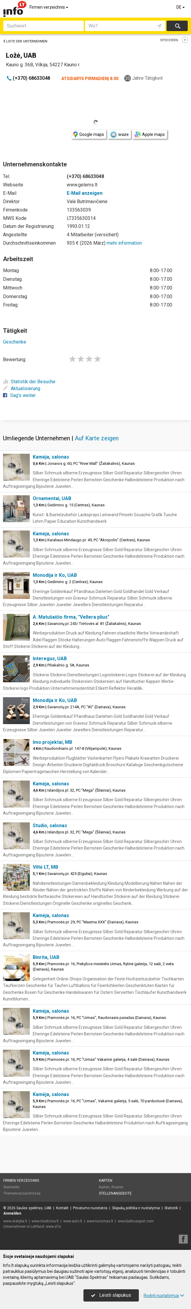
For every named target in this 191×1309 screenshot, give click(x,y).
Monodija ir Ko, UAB (55, 575)
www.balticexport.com (136, 1221)
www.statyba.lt (15, 1221)
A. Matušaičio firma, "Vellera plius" (71, 617)
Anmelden (12, 1213)
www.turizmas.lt (100, 1221)
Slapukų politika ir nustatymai (136, 1208)
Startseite (11, 1187)
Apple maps (149, 134)
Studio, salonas (50, 825)
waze (119, 135)
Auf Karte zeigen (97, 438)
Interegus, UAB (50, 658)
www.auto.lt (72, 1221)
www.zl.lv (53, 1226)
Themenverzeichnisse (22, 1193)
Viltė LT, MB (45, 867)
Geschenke (14, 342)
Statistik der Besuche (29, 381)
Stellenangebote (115, 1193)
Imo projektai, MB (52, 742)
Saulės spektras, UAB (34, 1208)
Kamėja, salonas (51, 457)
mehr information (124, 243)
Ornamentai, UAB (52, 498)
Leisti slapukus (111, 1295)
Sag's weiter (19, 395)
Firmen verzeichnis (49, 7)
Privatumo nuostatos (90, 1208)
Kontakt (62, 1208)
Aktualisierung (21, 388)
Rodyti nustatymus (164, 1295)
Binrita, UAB (46, 957)
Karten (105, 1180)
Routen (117, 1187)
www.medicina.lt (45, 1221)
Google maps (88, 134)
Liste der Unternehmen (25, 41)
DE (181, 7)
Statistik (171, 1208)
